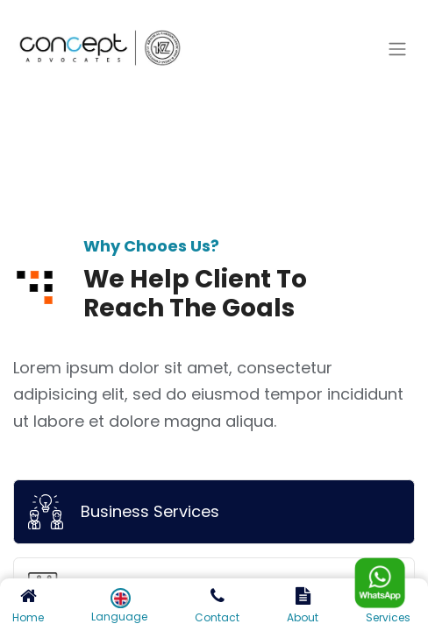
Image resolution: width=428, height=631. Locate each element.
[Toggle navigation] (397, 49)
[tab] (214, 511)
